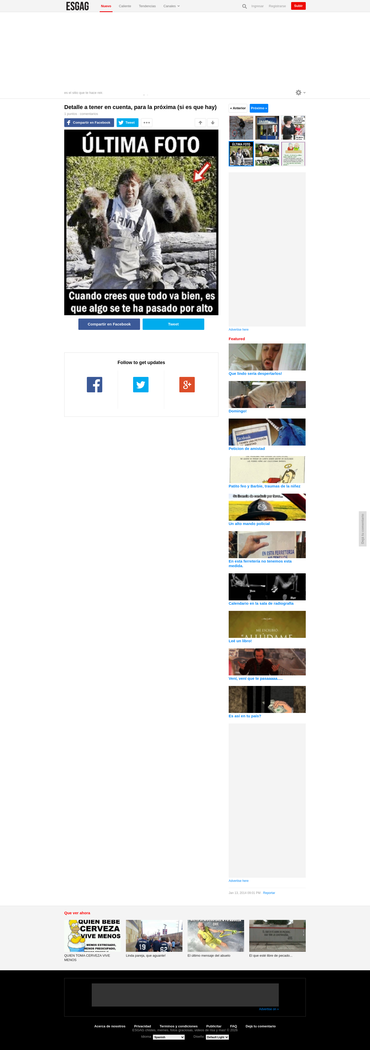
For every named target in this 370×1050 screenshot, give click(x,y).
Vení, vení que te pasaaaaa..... (256, 678)
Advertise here (238, 329)
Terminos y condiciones (179, 1026)
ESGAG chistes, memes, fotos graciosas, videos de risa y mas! (80, 6)
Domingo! (238, 411)
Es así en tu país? (245, 716)
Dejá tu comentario (261, 1026)
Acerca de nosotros (109, 1026)
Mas (146, 122)
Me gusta (200, 122)
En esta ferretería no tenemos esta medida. (260, 563)
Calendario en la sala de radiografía (261, 603)
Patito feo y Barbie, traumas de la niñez (264, 486)
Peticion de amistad (247, 448)
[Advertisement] (185, 51)
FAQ (233, 1026)
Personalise (301, 92)
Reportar (269, 893)
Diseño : (199, 1036)
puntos (70, 114)
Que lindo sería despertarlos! (255, 373)
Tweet (130, 122)
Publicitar (213, 1026)
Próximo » (259, 108)
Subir (298, 6)
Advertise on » (269, 1009)
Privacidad (142, 1026)
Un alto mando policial (249, 523)
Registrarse (277, 6)
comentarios (89, 114)
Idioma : (147, 1036)
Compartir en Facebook (91, 122)
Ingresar (258, 6)
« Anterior (238, 108)
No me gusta (212, 122)
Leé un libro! (240, 641)
